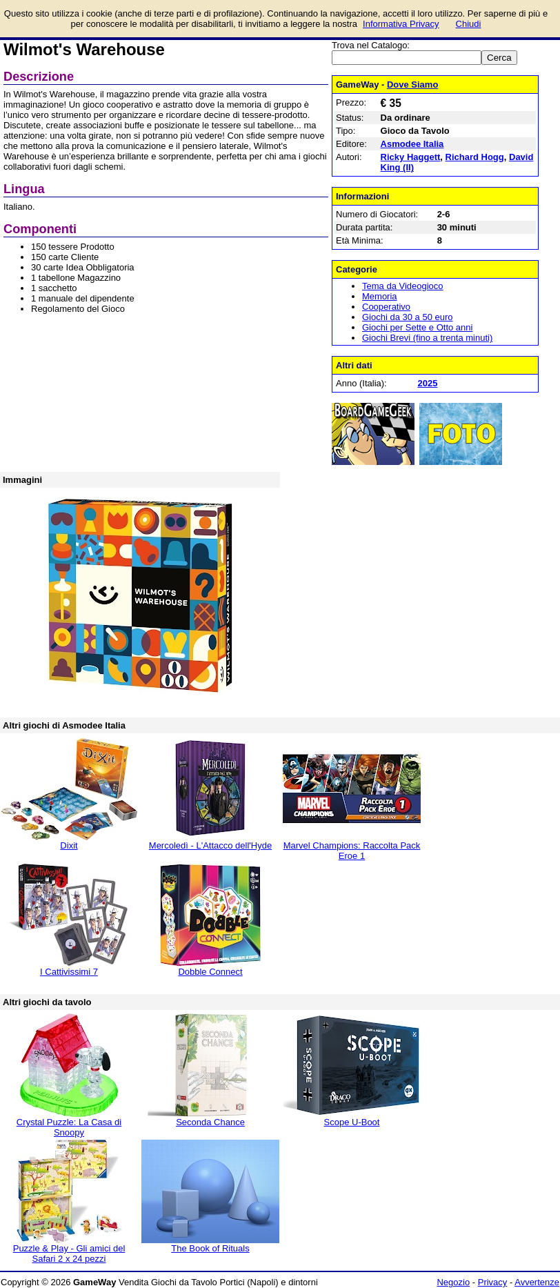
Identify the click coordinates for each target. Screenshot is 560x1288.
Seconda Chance (210, 1122)
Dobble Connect (210, 972)
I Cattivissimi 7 (69, 972)
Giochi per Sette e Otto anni (417, 327)
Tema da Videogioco (402, 286)
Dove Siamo (412, 84)
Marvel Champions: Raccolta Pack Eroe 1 (352, 850)
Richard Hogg (475, 157)
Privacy (493, 1282)
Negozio (453, 1282)
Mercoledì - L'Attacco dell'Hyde (210, 845)
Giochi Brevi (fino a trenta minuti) (427, 338)
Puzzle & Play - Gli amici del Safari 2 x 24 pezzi (69, 1253)
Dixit (68, 845)
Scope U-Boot (352, 1122)
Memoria (379, 296)
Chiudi (468, 24)
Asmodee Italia (412, 144)
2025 (427, 383)
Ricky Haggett (411, 157)
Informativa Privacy (401, 24)
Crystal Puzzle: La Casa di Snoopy (69, 1127)
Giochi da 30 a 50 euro (407, 317)
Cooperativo (386, 306)
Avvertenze (536, 1282)
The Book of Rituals (210, 1248)
